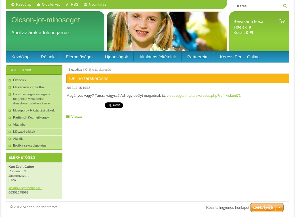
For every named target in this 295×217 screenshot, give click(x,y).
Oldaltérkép (51, 4)
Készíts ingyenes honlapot (227, 207)
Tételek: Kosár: (249, 27)
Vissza (76, 116)
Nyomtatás (97, 4)
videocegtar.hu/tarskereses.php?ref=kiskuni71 (204, 95)
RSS (74, 4)
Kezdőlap (23, 4)
